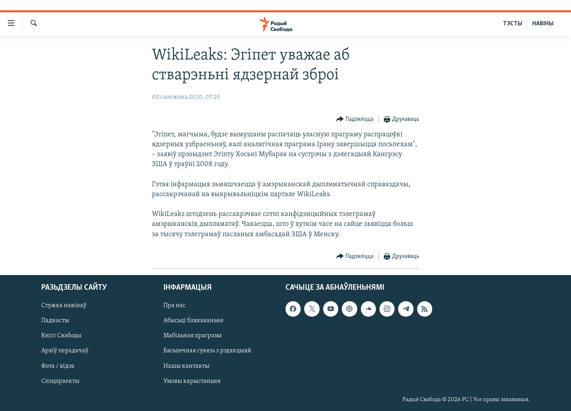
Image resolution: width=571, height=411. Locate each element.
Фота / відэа (58, 366)
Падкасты (55, 320)
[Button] (355, 119)
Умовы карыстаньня (191, 381)
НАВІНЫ (543, 24)
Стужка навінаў (63, 305)
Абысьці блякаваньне (193, 320)
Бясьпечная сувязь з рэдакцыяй (207, 351)
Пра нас (174, 305)
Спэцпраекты (60, 381)
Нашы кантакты (186, 366)
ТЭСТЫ (512, 24)
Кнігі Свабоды (61, 336)
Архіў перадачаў (64, 351)
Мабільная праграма (192, 336)
